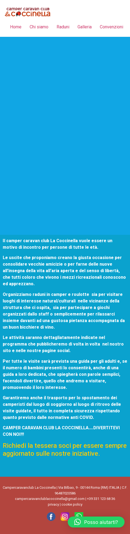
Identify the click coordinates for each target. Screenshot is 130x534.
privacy (53, 504)
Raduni (63, 26)
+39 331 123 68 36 (101, 499)
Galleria (85, 26)
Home (15, 26)
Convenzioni (111, 26)
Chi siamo (39, 26)
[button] (96, 522)
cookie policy (71, 504)
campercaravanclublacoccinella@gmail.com (50, 499)
